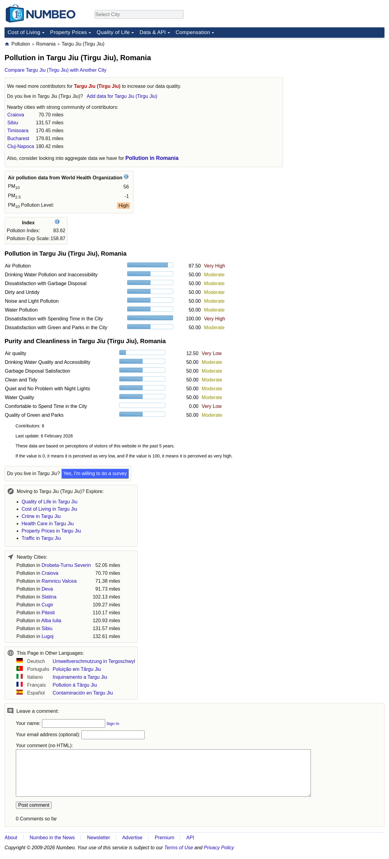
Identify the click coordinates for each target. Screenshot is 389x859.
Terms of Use (178, 847)
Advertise (132, 837)
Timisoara (18, 130)
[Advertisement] (338, 79)
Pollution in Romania (152, 158)
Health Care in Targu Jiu (48, 523)
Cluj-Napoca (20, 146)
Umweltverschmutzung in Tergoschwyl (94, 661)
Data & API (152, 32)
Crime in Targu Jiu (41, 516)
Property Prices (68, 32)
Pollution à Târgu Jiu (75, 685)
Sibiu (12, 122)
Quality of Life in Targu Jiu (49, 501)
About (11, 837)
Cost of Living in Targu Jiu (49, 509)
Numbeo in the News (52, 837)
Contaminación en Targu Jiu (83, 692)
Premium (164, 837)
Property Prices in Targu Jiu (51, 530)
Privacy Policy (219, 847)
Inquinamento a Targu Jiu (80, 677)
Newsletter (98, 837)
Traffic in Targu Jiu (41, 538)
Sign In (112, 723)
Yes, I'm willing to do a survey (95, 473)
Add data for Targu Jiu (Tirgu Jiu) (122, 96)
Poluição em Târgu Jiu (77, 669)
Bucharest (18, 138)
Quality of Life (113, 32)
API (190, 837)
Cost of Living (24, 32)
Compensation (193, 32)
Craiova (15, 114)
